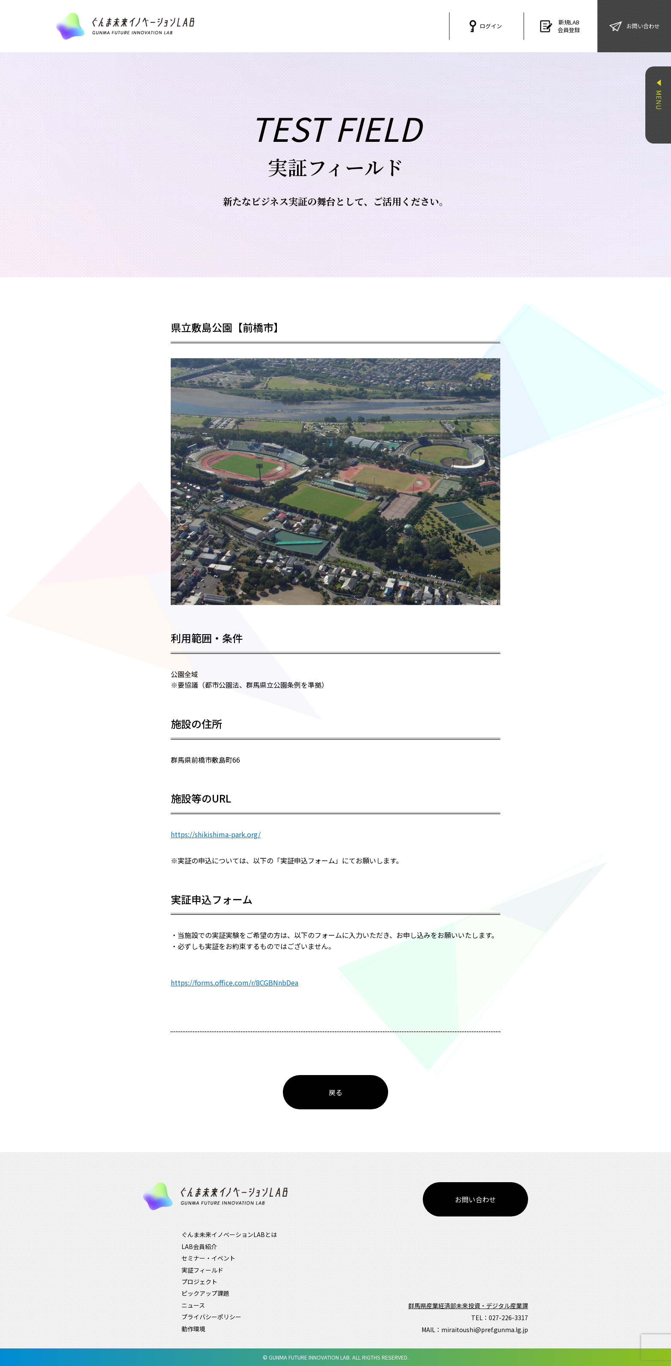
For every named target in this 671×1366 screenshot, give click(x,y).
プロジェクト (199, 1281)
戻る (335, 1092)
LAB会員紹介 (199, 1246)
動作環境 (193, 1328)
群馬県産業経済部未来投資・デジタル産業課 (468, 1305)
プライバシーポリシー (211, 1316)
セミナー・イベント (208, 1258)
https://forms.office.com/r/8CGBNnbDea (234, 982)
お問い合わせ (475, 1199)
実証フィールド (202, 1270)
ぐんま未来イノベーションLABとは (229, 1234)
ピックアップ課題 (205, 1293)
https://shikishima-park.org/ (216, 834)
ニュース (193, 1305)
